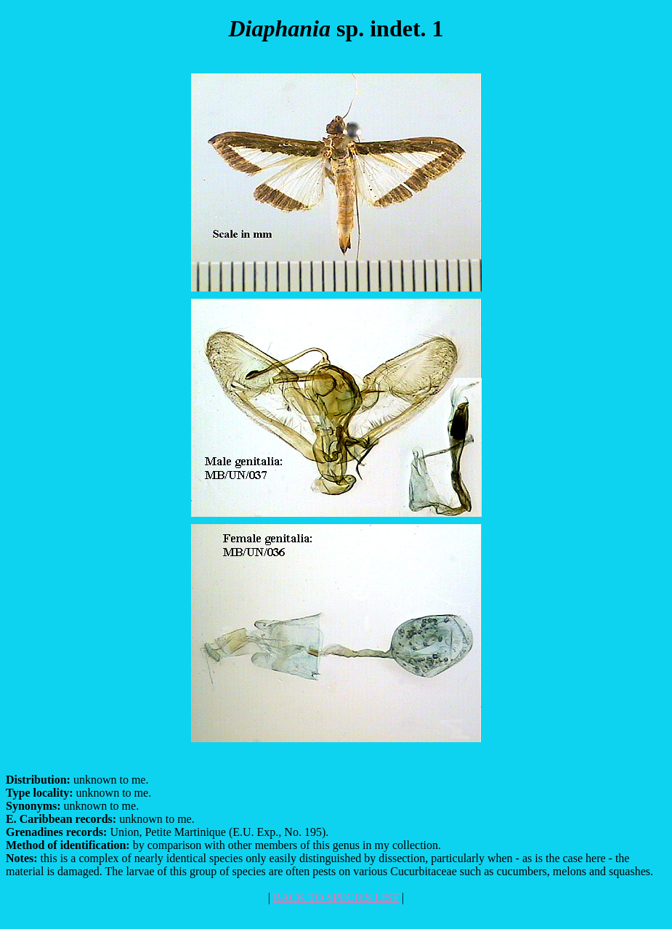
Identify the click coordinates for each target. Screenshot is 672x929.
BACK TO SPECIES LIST (336, 897)
